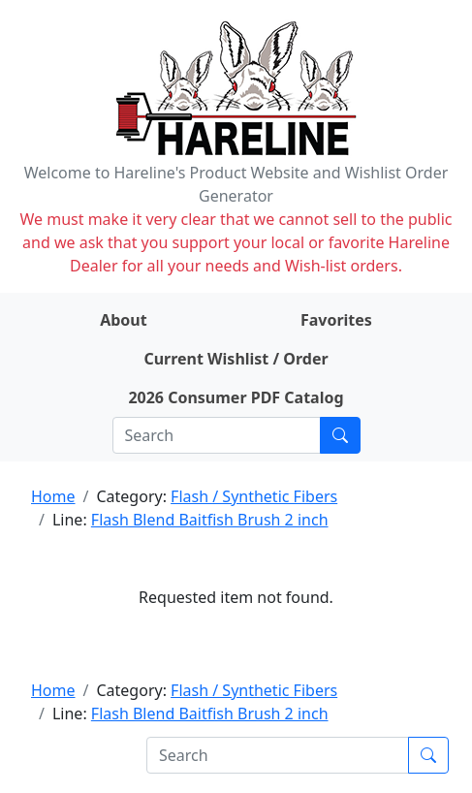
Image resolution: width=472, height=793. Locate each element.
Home (53, 496)
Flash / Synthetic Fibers (254, 496)
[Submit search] (340, 435)
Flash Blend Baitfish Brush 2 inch (210, 519)
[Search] (216, 435)
